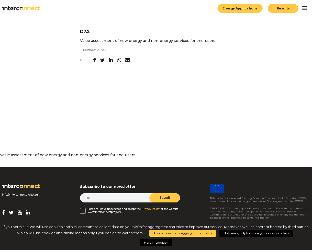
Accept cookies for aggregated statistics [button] (182, 233)
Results (283, 8)
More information (156, 242)
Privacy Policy (150, 209)
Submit (164, 197)
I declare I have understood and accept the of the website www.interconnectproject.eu (133, 210)
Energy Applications (240, 8)
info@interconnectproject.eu (20, 194)
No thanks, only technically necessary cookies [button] (256, 233)
